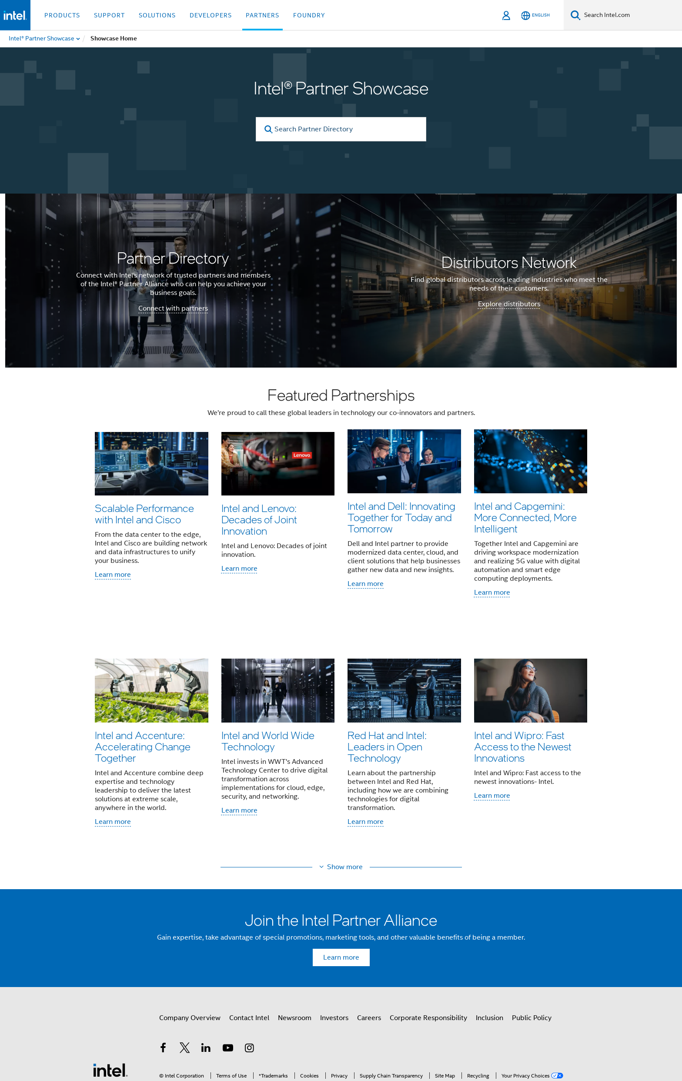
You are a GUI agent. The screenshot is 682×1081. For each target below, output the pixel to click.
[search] (268, 129)
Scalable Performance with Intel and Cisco (144, 513)
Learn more (113, 574)
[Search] (576, 15)
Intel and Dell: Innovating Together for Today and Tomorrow (401, 519)
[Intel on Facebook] (163, 981)
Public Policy (532, 950)
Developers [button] (211, 15)
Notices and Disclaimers (494, 1041)
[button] (341, 586)
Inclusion (489, 950)
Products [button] (62, 15)
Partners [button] (262, 15)
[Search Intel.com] (631, 15)
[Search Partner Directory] (341, 129)
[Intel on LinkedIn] (206, 981)
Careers (369, 950)
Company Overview (190, 950)
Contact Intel (249, 950)
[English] (535, 15)
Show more (345, 799)
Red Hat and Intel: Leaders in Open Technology (387, 701)
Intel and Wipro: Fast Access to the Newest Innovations (523, 701)
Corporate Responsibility (428, 950)
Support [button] (109, 15)
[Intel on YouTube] (228, 981)
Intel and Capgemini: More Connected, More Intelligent (525, 519)
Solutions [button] (157, 15)
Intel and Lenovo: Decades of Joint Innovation (259, 519)
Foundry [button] (309, 15)
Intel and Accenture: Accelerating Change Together (143, 701)
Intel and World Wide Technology (267, 695)
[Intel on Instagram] (249, 981)
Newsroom (294, 950)
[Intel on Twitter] (184, 981)
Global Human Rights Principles (452, 1047)
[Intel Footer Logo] (110, 1001)
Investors (334, 950)
